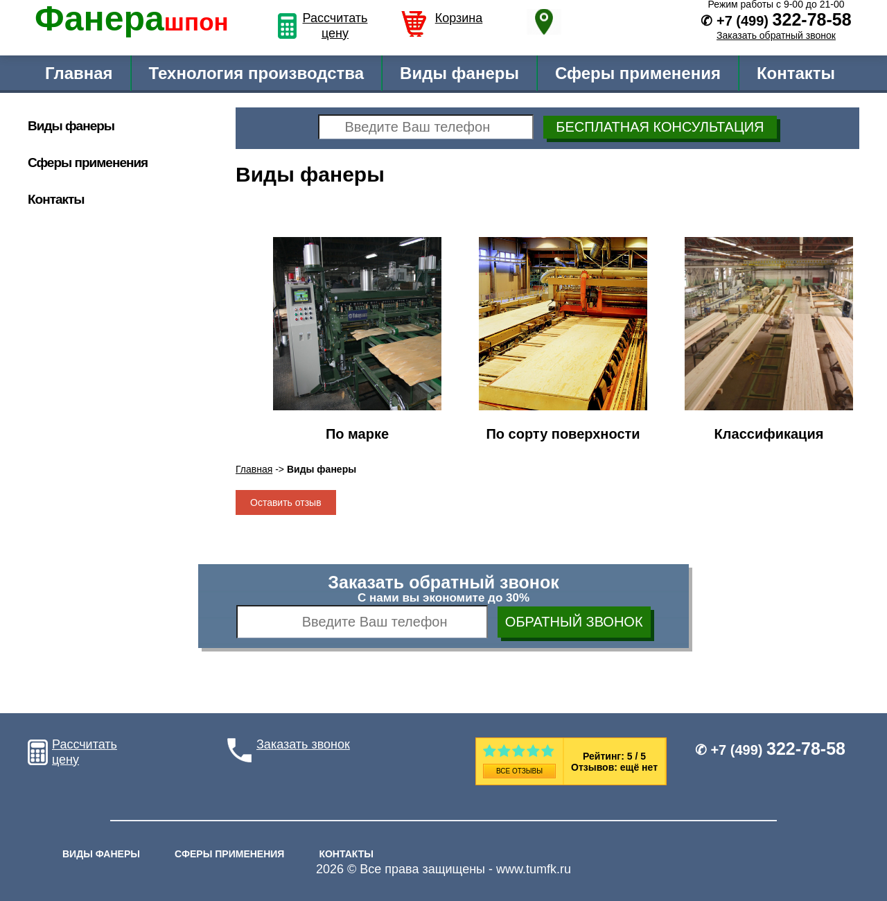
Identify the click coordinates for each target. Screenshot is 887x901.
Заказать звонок (303, 744)
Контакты (796, 73)
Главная (79, 73)
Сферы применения (638, 73)
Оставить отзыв (286, 502)
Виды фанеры (459, 73)
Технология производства (257, 73)
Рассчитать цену (335, 25)
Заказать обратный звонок (776, 35)
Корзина (459, 18)
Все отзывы (519, 771)
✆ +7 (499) (770, 750)
